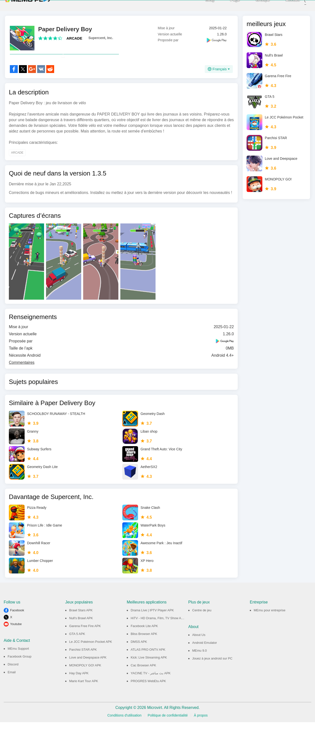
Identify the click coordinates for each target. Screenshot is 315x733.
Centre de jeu (201, 621)
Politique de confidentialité (168, 726)
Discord (13, 675)
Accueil (285, 5)
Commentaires (21, 373)
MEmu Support (18, 659)
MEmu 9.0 (199, 661)
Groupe (255, 5)
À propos (201, 726)
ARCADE (74, 38)
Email (12, 683)
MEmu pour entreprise (269, 621)
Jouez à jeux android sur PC (212, 669)
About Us (198, 645)
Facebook (17, 621)
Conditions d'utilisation (124, 726)
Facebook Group (20, 667)
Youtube (16, 635)
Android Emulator (204, 653)
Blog (202, 5)
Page (227, 5)
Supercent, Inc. (100, 38)
